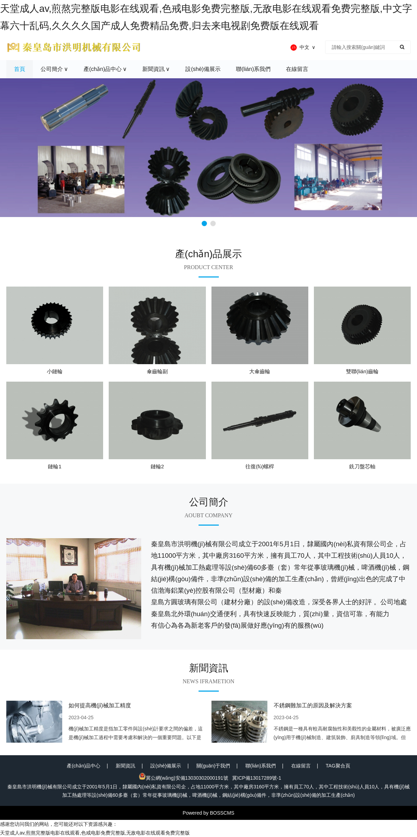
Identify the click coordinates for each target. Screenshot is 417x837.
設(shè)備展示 (165, 766)
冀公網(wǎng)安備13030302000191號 (183, 778)
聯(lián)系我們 (260, 766)
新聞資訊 (125, 766)
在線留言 (301, 766)
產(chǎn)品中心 (83, 766)
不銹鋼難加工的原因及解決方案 (313, 705)
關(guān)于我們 (213, 766)
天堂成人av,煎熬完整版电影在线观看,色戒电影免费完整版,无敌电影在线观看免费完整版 (95, 833)
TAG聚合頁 (338, 766)
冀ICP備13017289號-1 (256, 778)
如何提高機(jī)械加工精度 (100, 705)
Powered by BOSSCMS (209, 813)
